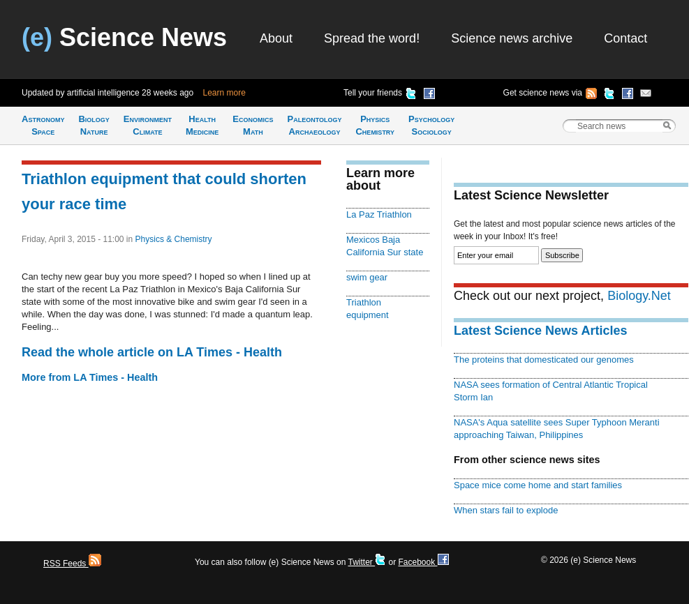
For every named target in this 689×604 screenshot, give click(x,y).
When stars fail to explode (506, 510)
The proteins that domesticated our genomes (544, 359)
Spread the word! (372, 38)
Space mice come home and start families (538, 485)
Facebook (423, 562)
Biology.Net (639, 296)
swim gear (366, 277)
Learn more (224, 93)
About (276, 38)
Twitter (367, 562)
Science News (124, 37)
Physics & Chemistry (173, 239)
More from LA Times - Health (90, 377)
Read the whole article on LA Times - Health (152, 352)
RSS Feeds (72, 563)
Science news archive (511, 38)
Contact (625, 38)
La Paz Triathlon (379, 214)
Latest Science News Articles (540, 331)
